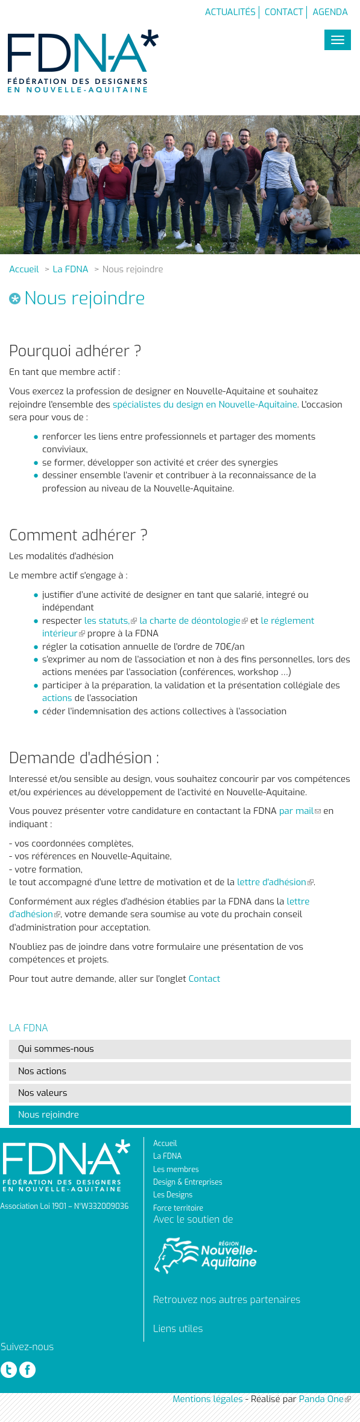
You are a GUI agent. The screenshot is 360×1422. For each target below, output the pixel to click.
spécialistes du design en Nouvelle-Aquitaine (203, 405)
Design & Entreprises (188, 1182)
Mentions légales (207, 1399)
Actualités (230, 12)
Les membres (176, 1169)
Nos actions (42, 1071)
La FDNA (71, 269)
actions (57, 698)
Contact (284, 12)
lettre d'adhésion (275, 882)
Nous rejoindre (48, 1115)
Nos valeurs (42, 1093)
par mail (300, 811)
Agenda (330, 12)
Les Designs (172, 1195)
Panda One (325, 1399)
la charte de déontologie (193, 621)
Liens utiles (178, 1328)
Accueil (24, 269)
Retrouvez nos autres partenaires (226, 1299)
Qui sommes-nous (56, 1049)
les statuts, (110, 621)
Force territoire (178, 1208)
